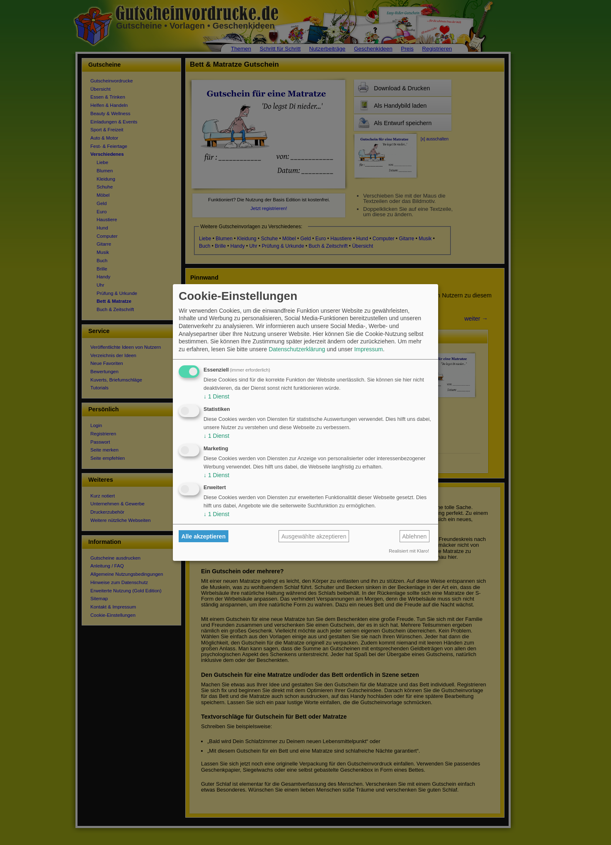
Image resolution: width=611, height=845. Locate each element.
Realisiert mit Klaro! (409, 550)
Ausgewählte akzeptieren (313, 536)
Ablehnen (414, 536)
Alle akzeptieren (204, 536)
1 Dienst (216, 396)
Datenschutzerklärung (297, 349)
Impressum (368, 349)
